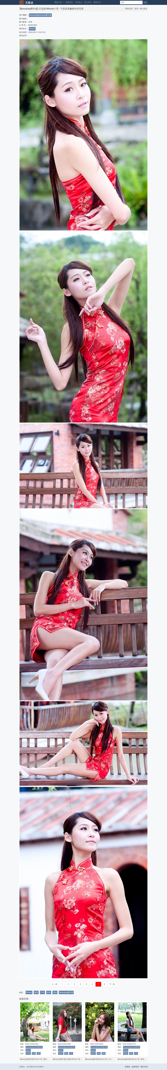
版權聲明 (135, 1067)
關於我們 (144, 1067)
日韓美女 (78, 2)
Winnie (32, 29)
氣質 (36, 992)
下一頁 (112, 984)
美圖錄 (127, 1067)
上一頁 (54, 984)
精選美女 (69, 2)
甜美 (49, 992)
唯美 (33, 1053)
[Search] (131, 2)
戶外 (42, 992)
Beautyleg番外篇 (66, 992)
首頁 (136, 9)
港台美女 (88, 2)
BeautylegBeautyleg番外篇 (40, 15)
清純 (55, 992)
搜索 (145, 2)
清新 (38, 1053)
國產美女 (97, 2)
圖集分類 (58, 2)
